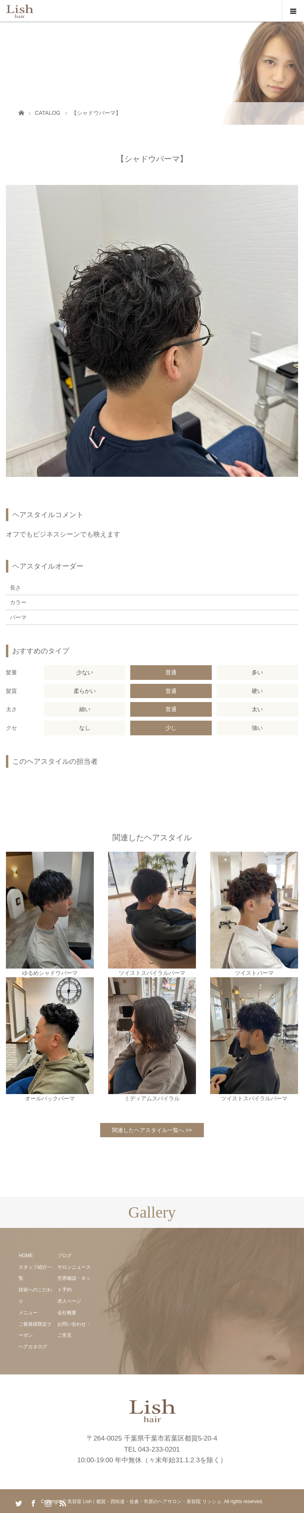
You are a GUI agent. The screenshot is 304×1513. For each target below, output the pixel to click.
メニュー (28, 1312)
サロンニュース (74, 1267)
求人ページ (69, 1301)
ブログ (64, 1255)
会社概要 (66, 1312)
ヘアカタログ (33, 1346)
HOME (26, 1255)
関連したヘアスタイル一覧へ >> (152, 1130)
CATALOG (48, 113)
